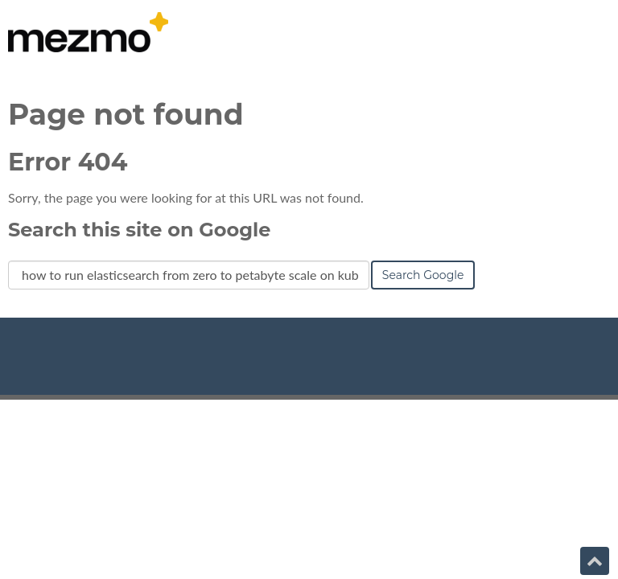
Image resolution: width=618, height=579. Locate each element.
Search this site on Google (139, 229)
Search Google (423, 275)
